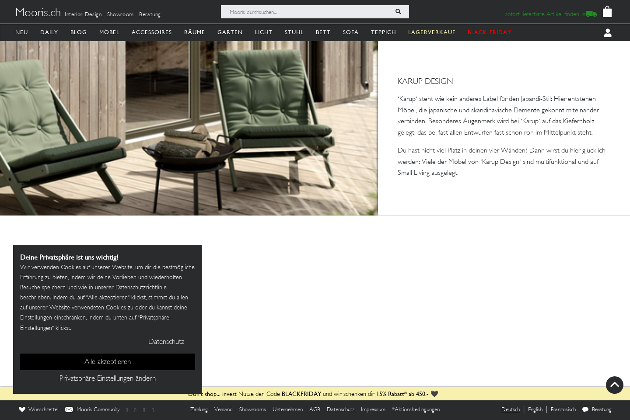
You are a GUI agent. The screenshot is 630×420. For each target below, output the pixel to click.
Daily (49, 32)
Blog (78, 32)
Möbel (109, 32)
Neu (21, 32)
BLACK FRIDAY (489, 32)
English (535, 410)
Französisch (563, 410)
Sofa (351, 32)
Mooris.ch (38, 13)
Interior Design (83, 14)
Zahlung (199, 410)
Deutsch (510, 410)
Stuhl (294, 32)
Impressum (373, 410)
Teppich (383, 32)
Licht (264, 32)
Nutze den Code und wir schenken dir (281, 394)
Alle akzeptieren (107, 362)
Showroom (120, 14)
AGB (314, 410)
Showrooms (252, 410)
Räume (194, 32)
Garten (230, 32)
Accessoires (152, 32)
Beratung (150, 14)
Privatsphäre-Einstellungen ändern (108, 378)
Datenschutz (340, 410)
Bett (323, 32)
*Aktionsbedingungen (416, 410)
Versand (223, 410)
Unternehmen (288, 410)
